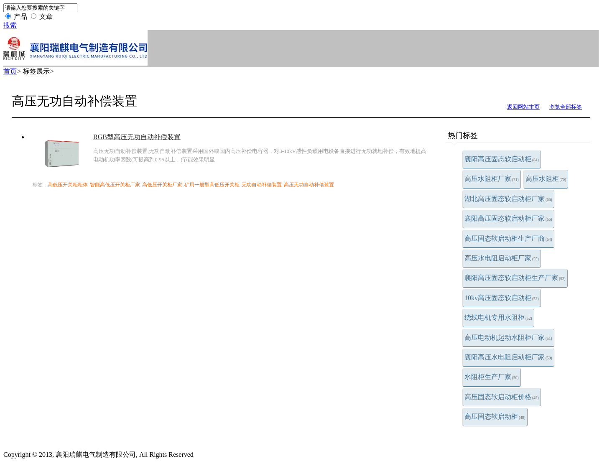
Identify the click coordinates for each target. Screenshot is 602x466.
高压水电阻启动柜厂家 (501, 258)
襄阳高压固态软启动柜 (501, 159)
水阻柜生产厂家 (491, 376)
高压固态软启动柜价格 (501, 396)
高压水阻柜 (545, 178)
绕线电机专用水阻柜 (498, 317)
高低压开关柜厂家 (162, 185)
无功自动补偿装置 (262, 185)
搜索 (10, 25)
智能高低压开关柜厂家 (115, 185)
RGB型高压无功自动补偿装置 (137, 136)
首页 (10, 71)
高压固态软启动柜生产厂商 (508, 238)
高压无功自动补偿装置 (309, 185)
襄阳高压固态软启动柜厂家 (508, 218)
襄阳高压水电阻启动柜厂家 (508, 357)
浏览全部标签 (565, 107)
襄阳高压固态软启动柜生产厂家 (515, 277)
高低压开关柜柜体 (68, 185)
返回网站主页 (523, 107)
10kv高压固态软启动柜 (501, 297)
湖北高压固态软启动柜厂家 (508, 198)
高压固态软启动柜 (494, 416)
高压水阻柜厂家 (491, 178)
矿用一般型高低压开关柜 (212, 185)
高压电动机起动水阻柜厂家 (508, 337)
